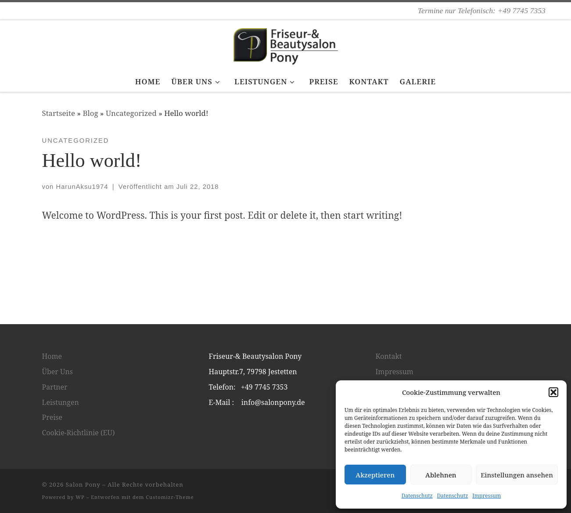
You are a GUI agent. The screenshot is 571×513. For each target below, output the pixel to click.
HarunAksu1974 (82, 186)
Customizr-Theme (170, 497)
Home (52, 356)
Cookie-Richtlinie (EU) (78, 432)
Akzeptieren (375, 474)
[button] (553, 392)
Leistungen (60, 402)
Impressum (486, 495)
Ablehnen (440, 474)
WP (79, 497)
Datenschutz (417, 495)
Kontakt (389, 356)
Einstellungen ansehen (517, 474)
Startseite (58, 113)
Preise (52, 417)
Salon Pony (83, 484)
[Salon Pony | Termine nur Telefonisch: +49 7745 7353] (286, 44)
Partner (55, 387)
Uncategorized (131, 113)
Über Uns (57, 371)
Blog (90, 113)
